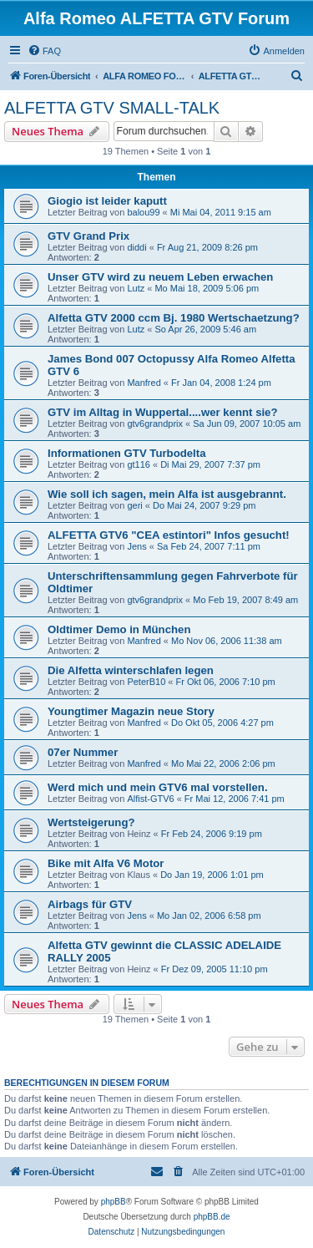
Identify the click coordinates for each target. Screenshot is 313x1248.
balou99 (143, 212)
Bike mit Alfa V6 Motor (106, 863)
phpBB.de (212, 1216)
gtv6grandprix (155, 424)
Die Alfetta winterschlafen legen (131, 670)
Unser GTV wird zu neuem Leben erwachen (160, 277)
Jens (136, 546)
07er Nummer (83, 752)
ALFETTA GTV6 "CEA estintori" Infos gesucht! (169, 535)
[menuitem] (44, 51)
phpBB (113, 1201)
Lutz (135, 288)
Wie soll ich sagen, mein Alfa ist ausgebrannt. (167, 494)
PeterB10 (146, 682)
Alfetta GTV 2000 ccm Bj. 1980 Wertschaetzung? (174, 318)
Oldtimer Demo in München (119, 629)
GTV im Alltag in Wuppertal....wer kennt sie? (163, 412)
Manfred (143, 383)
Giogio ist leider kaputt (107, 201)
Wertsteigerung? (91, 822)
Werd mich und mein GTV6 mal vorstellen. (158, 787)
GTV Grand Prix (88, 236)
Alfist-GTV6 (150, 799)
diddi (136, 247)
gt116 (138, 464)
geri (134, 505)
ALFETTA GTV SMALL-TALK (112, 108)
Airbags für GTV (90, 904)
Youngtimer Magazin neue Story (131, 711)
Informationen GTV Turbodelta (127, 453)
